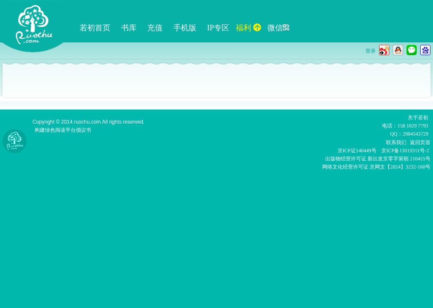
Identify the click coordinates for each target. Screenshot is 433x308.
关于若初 (418, 118)
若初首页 (95, 28)
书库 (128, 28)
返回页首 (420, 142)
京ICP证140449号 (357, 151)
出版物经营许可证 (346, 159)
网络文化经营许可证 (345, 167)
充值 (155, 28)
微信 (278, 28)
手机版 (184, 28)
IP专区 (218, 28)
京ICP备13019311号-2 (405, 151)
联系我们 (396, 142)
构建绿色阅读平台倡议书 (63, 130)
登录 (370, 51)
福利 (248, 28)
